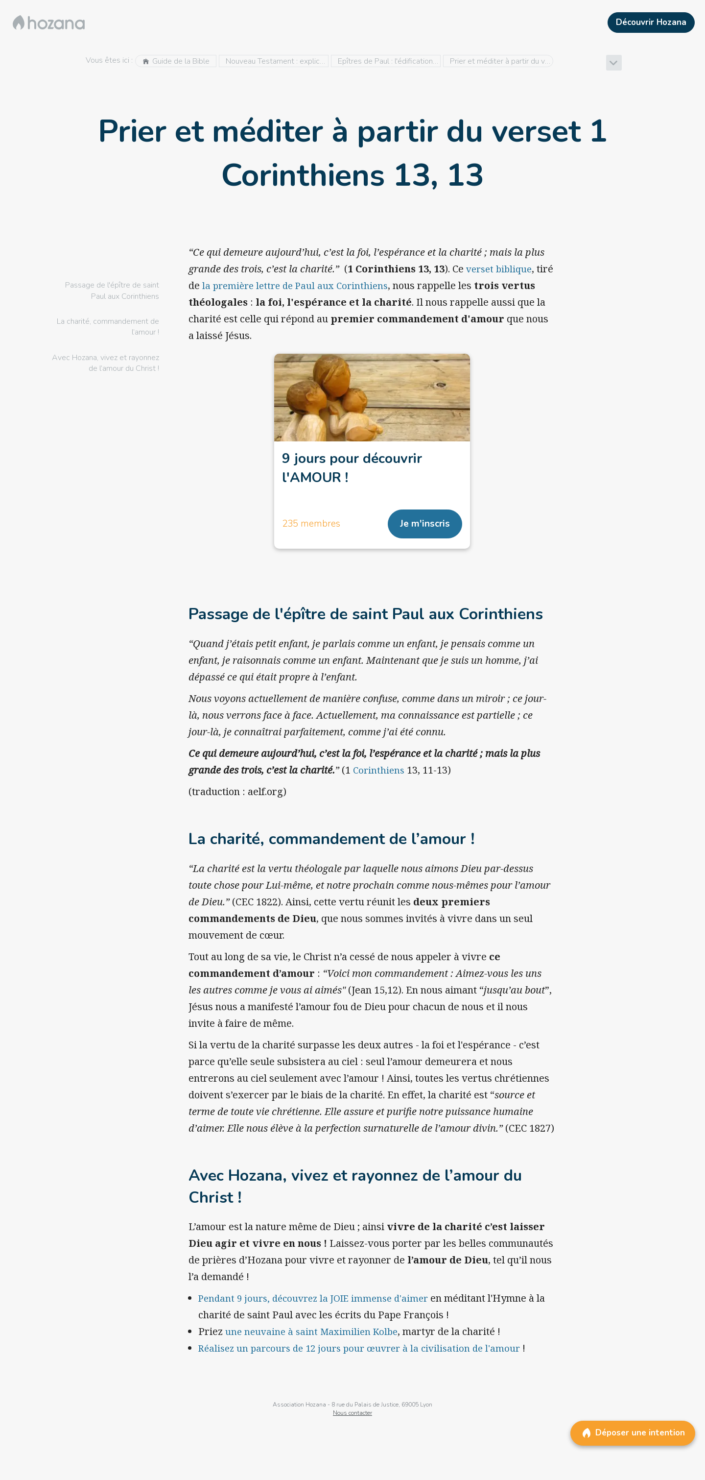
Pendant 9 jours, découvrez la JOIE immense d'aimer (320, 1302)
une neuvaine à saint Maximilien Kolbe (314, 1335)
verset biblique (501, 268)
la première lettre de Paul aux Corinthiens (318, 285)
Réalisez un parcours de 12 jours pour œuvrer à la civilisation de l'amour (366, 1352)
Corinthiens (379, 773)
